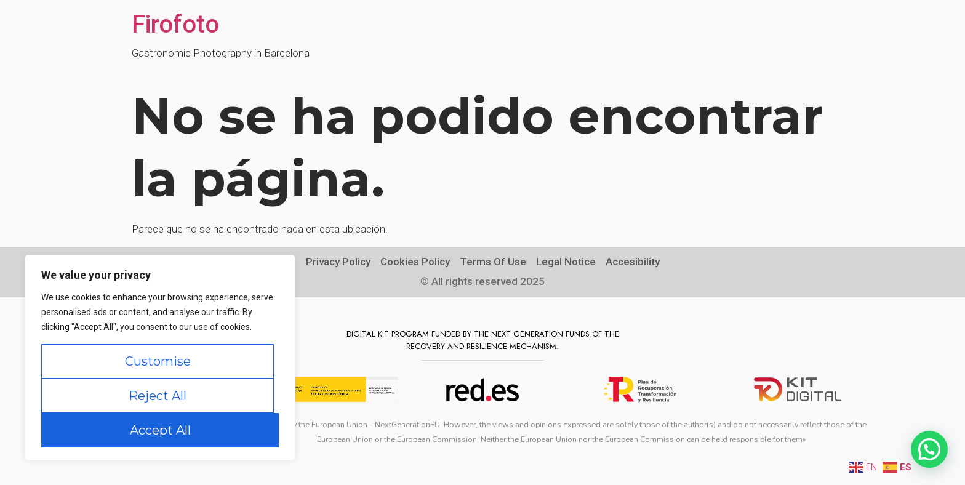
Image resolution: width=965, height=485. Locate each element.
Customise (158, 361)
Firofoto (175, 24)
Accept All (160, 430)
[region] (160, 357)
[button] (929, 449)
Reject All (157, 395)
